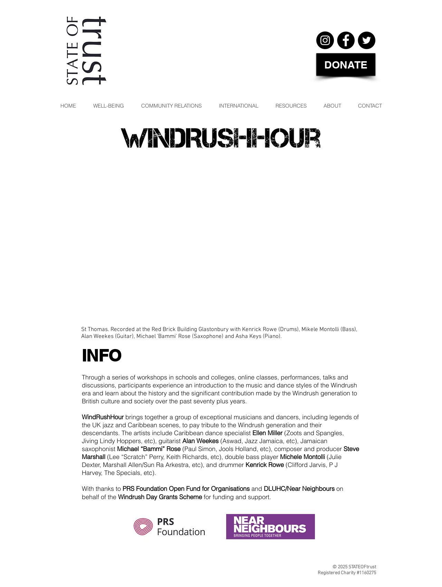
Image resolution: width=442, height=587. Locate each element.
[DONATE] (345, 64)
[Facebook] (346, 40)
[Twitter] (366, 40)
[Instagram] (325, 40)
